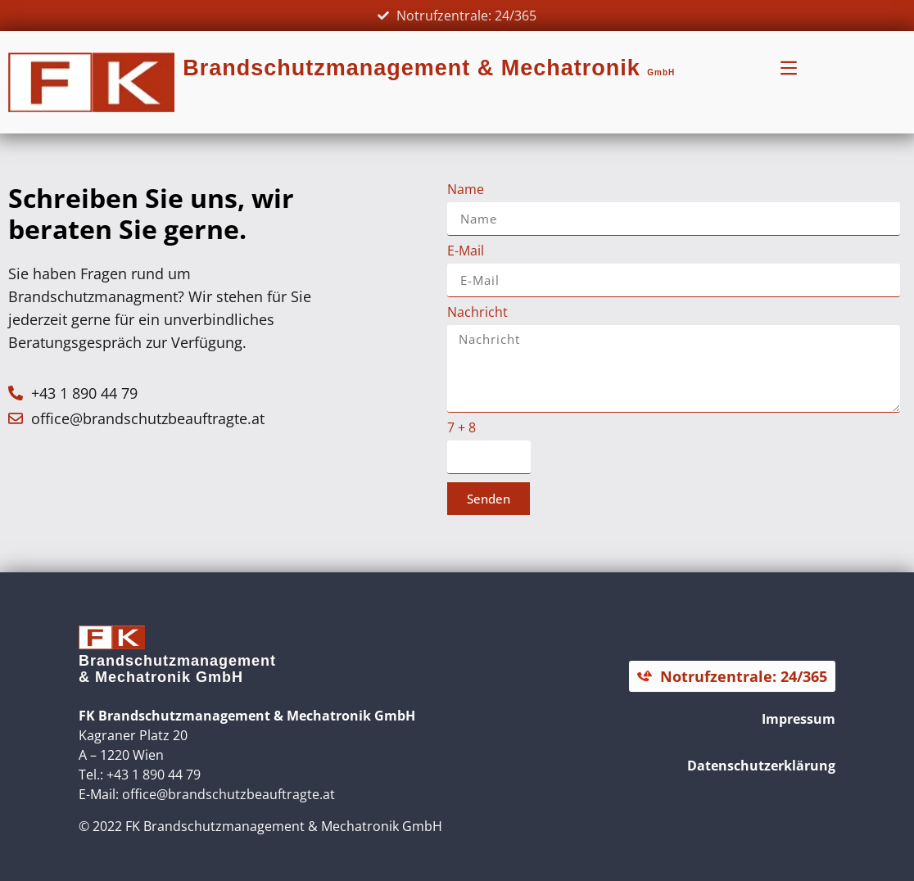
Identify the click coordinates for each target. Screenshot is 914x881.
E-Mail (465, 252)
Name (465, 190)
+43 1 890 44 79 (153, 775)
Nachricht (477, 313)
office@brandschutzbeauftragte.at (228, 794)
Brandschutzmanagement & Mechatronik (429, 68)
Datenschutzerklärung (761, 766)
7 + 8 (461, 428)
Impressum (798, 719)
